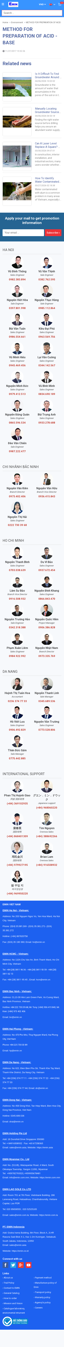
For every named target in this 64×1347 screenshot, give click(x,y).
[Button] (3, 4)
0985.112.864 (46, 308)
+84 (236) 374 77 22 (38, 1078)
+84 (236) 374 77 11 (17, 1078)
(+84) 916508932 (46, 865)
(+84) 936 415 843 (47, 1007)
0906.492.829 (17, 729)
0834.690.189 (46, 394)
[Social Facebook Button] (6, 1265)
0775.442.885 (17, 758)
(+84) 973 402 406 (16, 1011)
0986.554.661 (17, 336)
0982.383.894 (17, 279)
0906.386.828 (46, 627)
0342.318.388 (17, 627)
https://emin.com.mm (50, 1177)
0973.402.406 (17, 496)
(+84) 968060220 (46, 807)
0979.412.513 (17, 394)
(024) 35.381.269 (18, 926)
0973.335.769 (46, 656)
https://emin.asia (45, 1147)
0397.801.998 (17, 308)
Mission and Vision (13, 1303)
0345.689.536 (46, 701)
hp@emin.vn (15, 1050)
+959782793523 (15, 1173)
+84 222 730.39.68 (19, 1007)
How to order (10, 1298)
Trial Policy (8, 1282)
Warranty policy (42, 1297)
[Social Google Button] (21, 1265)
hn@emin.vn (38, 942)
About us (8, 1277)
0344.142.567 (46, 365)
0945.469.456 (17, 365)
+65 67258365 (36, 1143)
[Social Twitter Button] (13, 1265)
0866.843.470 (46, 598)
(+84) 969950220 (17, 893)
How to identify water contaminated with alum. (47, 182)
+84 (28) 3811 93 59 (37, 969)
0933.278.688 (46, 422)
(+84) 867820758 (19, 936)
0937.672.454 (46, 570)
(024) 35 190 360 (16, 942)
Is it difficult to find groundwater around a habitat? (48, 77)
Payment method (43, 1277)
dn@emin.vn (41, 1088)
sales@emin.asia (17, 1147)
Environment (17, 22)
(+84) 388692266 (46, 836)
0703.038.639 (17, 570)
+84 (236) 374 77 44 (17, 1088)
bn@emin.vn (15, 1017)
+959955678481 (32, 1173)
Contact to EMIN (11, 1288)
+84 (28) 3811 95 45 (17, 979)
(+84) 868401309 (17, 836)
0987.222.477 (17, 451)
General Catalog (11, 1293)
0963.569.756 (46, 336)
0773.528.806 (46, 729)
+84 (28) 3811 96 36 (16, 969)
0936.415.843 (46, 496)
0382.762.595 (46, 279)
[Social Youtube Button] (29, 1265)
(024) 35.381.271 (36, 926)
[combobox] (30, 13)
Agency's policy (42, 1302)
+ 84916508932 (15, 1143)
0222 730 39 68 (17, 525)
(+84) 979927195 (17, 865)
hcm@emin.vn (43, 979)
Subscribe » (53, 232)
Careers (38, 1307)
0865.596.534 (17, 422)
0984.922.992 (17, 656)
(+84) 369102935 (17, 803)
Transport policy (42, 1292)
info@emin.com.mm (19, 1177)
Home (5, 22)
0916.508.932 (17, 598)
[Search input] (30, 13)
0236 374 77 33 (17, 701)
